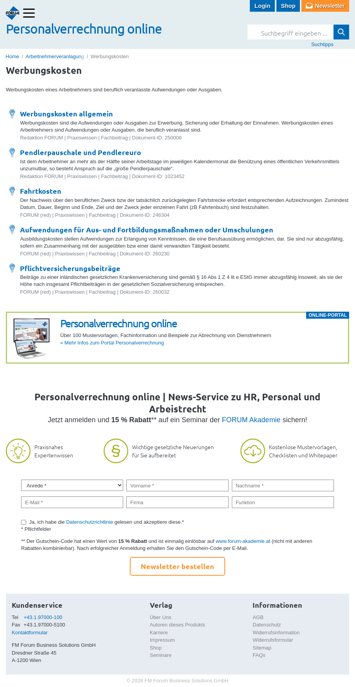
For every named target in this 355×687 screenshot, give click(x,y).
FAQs (259, 655)
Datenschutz (267, 625)
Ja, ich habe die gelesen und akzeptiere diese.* (106, 522)
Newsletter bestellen (177, 566)
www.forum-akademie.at (243, 541)
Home (12, 56)
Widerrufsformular (273, 640)
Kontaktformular (30, 632)
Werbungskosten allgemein (66, 113)
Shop (288, 5)
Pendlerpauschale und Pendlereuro (80, 152)
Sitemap (262, 648)
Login (263, 5)
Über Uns (160, 617)
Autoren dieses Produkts (177, 625)
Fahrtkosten (40, 190)
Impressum (162, 640)
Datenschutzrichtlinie (89, 522)
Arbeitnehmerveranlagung (55, 56)
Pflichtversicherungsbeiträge (70, 268)
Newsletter (330, 5)
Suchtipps (322, 44)
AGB (258, 617)
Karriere (159, 632)
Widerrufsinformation (276, 632)
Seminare (161, 655)
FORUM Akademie (251, 420)
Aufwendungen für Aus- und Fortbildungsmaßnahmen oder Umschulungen (146, 229)
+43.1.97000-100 (43, 617)
